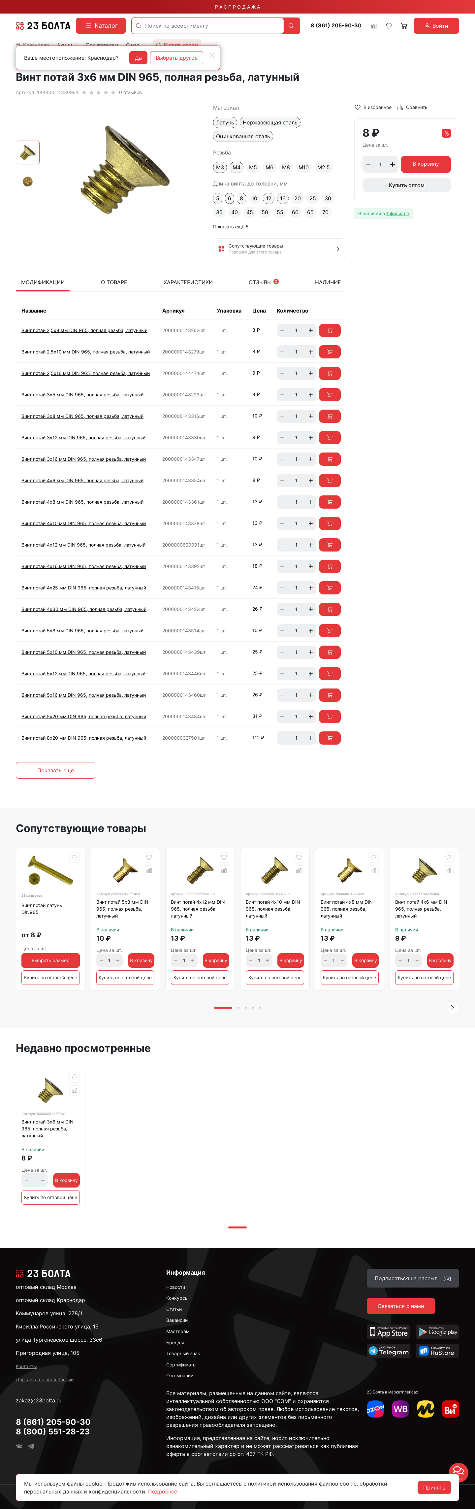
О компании (179, 1375)
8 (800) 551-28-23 (53, 1431)
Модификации (43, 282)
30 (328, 198)
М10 (304, 167)
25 (312, 198)
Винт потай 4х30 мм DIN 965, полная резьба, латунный (83, 609)
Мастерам (178, 1331)
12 (268, 198)
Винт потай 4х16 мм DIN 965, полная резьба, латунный (83, 566)
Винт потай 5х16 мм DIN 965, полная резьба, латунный (83, 695)
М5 (253, 167)
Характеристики (188, 282)
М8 (286, 167)
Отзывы (264, 282)
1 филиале (397, 213)
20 (297, 198)
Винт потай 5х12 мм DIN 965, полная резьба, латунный (83, 673)
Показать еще (55, 770)
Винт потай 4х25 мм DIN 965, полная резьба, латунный (83, 587)
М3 (220, 167)
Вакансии (177, 1320)
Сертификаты (181, 1364)
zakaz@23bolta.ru (38, 1400)
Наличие (328, 282)
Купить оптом (407, 185)
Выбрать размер (51, 960)
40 (234, 212)
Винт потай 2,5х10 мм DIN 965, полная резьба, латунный (85, 351)
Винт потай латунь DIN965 (41, 908)
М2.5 (323, 167)
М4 (236, 167)
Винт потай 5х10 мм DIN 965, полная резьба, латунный (83, 652)
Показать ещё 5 (231, 226)
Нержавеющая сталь (270, 122)
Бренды (175, 1342)
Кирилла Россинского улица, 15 (57, 1326)
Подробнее (162, 1491)
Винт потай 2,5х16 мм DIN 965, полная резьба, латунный (85, 373)
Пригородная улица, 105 (47, 1353)
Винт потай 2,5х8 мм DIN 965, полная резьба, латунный (84, 330)
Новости (175, 1287)
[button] (452, 1007)
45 (249, 212)
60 (295, 212)
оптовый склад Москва (46, 1287)
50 (265, 212)
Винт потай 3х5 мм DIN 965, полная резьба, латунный (82, 394)
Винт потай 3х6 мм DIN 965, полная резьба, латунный (47, 1128)
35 (219, 212)
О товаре (114, 282)
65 (310, 212)
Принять (434, 1487)
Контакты (26, 1366)
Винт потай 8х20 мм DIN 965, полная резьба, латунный (83, 738)
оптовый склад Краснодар (50, 1300)
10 (254, 198)
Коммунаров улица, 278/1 (49, 1313)
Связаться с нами (401, 1306)
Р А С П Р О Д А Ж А (237, 7)
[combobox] (208, 26)
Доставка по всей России (45, 1379)
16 (283, 198)
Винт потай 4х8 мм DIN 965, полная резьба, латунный (82, 502)
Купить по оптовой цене (50, 977)
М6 (269, 167)
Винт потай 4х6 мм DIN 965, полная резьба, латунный (82, 480)
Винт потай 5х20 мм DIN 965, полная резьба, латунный (83, 716)
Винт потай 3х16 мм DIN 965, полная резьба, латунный (83, 459)
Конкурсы (177, 1298)
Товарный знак (183, 1353)
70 (325, 212)
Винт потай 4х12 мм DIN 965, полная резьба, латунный (83, 545)
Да (138, 57)
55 (280, 212)
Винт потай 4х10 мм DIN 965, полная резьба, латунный (83, 523)
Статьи (174, 1309)
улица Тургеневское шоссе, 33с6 (59, 1339)
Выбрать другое (177, 57)
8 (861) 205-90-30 (336, 25)
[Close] (212, 55)
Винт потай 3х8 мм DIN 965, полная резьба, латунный (82, 416)
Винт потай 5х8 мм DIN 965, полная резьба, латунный (82, 630)
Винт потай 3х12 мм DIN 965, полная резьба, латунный (83, 437)
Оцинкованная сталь (243, 136)
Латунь (225, 122)
